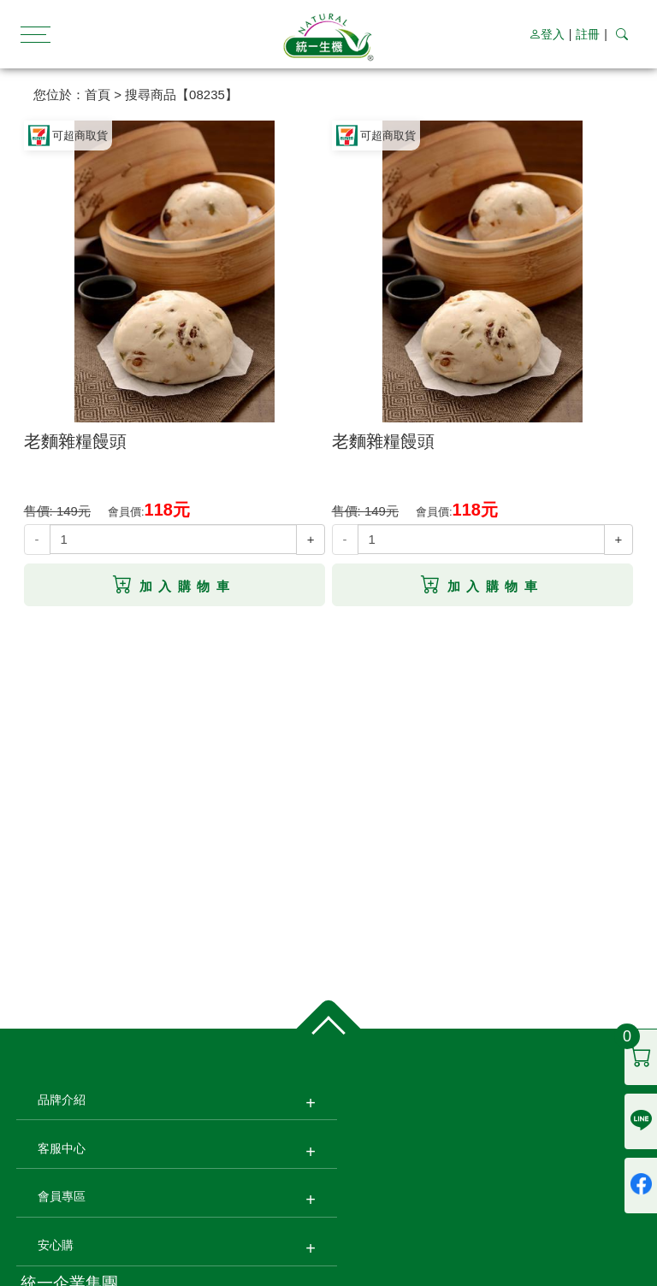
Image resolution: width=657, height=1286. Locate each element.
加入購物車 (174, 584)
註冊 (588, 34)
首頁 (97, 94)
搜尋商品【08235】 (181, 94)
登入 (547, 34)
